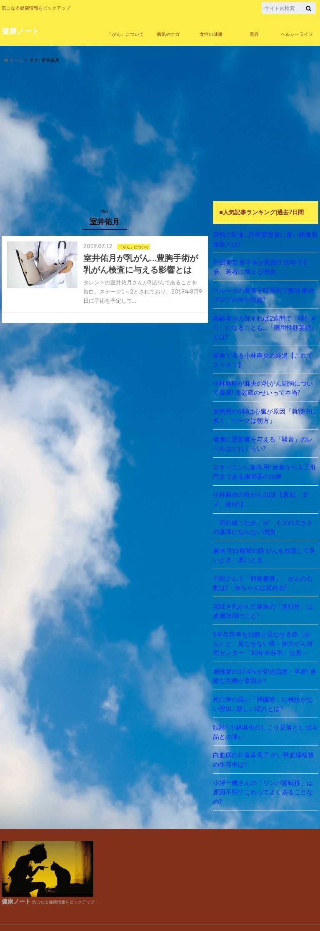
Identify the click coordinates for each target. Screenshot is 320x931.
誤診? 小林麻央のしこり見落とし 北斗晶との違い (265, 723)
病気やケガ (168, 34)
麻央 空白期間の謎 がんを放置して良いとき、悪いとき (264, 550)
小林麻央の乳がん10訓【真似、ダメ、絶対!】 (263, 495)
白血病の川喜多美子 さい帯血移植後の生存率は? (263, 751)
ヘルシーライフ (297, 34)
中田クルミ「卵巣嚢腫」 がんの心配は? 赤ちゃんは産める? (262, 577)
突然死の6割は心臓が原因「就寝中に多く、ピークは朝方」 (264, 412)
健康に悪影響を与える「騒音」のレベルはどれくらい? (265, 440)
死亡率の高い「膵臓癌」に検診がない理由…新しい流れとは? (265, 696)
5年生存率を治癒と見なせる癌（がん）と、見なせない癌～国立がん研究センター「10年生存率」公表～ (265, 636)
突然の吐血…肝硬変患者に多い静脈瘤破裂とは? (264, 239)
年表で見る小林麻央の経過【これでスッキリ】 (265, 357)
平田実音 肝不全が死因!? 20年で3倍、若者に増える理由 (265, 266)
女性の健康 (211, 34)
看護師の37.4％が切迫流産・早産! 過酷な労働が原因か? (264, 668)
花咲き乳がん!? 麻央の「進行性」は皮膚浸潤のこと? (265, 605)
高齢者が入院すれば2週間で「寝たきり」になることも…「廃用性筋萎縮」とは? (264, 325)
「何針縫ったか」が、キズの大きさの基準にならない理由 (265, 522)
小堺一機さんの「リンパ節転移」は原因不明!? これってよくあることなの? (265, 778)
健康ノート (20, 30)
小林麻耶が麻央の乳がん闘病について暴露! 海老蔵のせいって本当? (265, 385)
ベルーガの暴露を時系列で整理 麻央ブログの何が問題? (263, 294)
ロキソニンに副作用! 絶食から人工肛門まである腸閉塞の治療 (264, 467)
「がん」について (125, 34)
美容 (254, 34)
